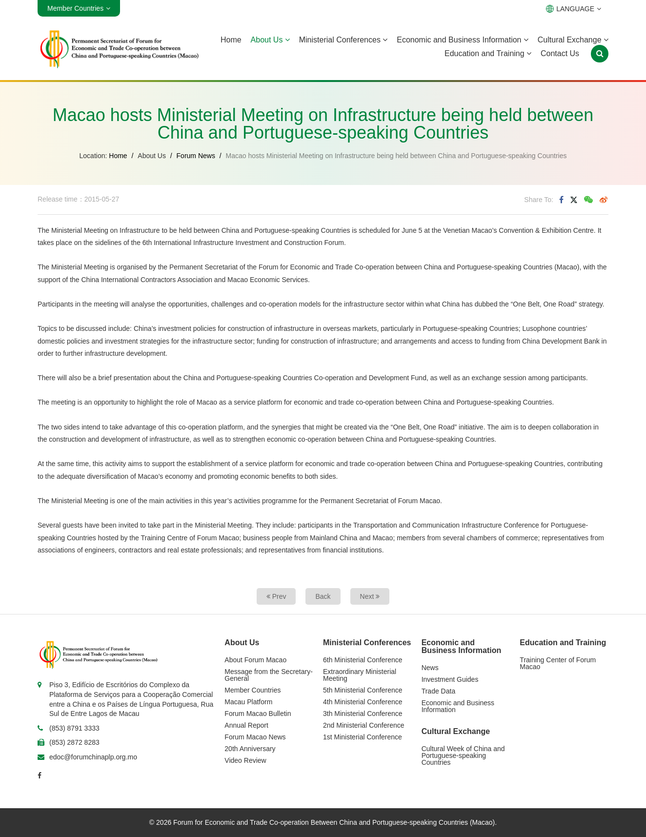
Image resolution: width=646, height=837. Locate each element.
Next (370, 596)
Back (322, 596)
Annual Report (246, 725)
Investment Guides (450, 679)
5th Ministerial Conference (363, 690)
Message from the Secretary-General (268, 675)
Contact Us (560, 53)
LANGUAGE (573, 9)
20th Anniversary (249, 749)
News (430, 668)
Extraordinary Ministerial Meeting (359, 675)
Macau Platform (248, 702)
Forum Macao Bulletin (257, 713)
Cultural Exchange (573, 40)
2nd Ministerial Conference (363, 725)
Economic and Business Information (462, 40)
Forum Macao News (254, 737)
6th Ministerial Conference (363, 660)
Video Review (245, 760)
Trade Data (439, 691)
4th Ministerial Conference (363, 702)
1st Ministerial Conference (362, 737)
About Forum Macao (255, 660)
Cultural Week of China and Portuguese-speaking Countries (463, 755)
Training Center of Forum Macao (558, 663)
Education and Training (487, 53)
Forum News (196, 156)
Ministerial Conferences (343, 40)
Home (231, 40)
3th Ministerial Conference (363, 713)
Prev (276, 596)
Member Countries (252, 690)
